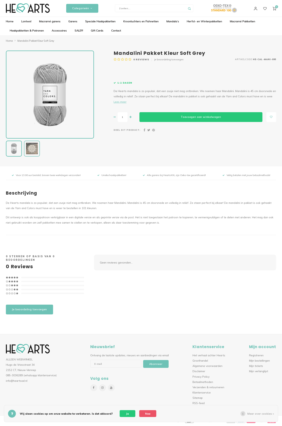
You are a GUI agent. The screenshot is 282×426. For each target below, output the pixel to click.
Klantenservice (202, 393)
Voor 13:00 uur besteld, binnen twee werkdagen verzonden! (46, 176)
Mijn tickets (256, 367)
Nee (147, 413)
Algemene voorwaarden (207, 367)
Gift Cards (97, 31)
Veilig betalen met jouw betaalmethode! (246, 176)
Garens (72, 22)
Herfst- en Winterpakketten (204, 22)
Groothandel (200, 361)
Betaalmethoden (203, 382)
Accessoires (59, 31)
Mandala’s (172, 22)
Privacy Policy (201, 377)
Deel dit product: (127, 131)
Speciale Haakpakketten (100, 22)
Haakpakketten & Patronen (27, 31)
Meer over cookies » (260, 413)
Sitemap (198, 399)
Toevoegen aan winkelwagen (201, 118)
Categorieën (82, 8)
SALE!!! (79, 31)
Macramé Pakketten (242, 22)
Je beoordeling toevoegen (168, 60)
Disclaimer (199, 372)
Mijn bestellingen (259, 361)
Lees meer (120, 102)
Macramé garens (50, 22)
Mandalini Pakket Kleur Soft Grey (35, 41)
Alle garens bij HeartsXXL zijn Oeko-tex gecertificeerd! (174, 176)
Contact (116, 31)
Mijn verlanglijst (258, 372)
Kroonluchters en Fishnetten (141, 22)
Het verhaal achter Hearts (209, 356)
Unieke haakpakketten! (111, 176)
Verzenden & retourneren (208, 388)
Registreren (256, 356)
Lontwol (26, 22)
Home (10, 22)
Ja (127, 413)
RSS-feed (199, 404)
